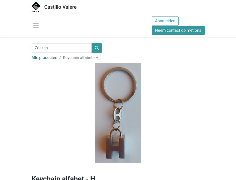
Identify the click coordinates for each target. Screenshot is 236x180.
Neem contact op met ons (178, 30)
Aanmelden (165, 20)
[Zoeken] (97, 48)
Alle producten (44, 57)
